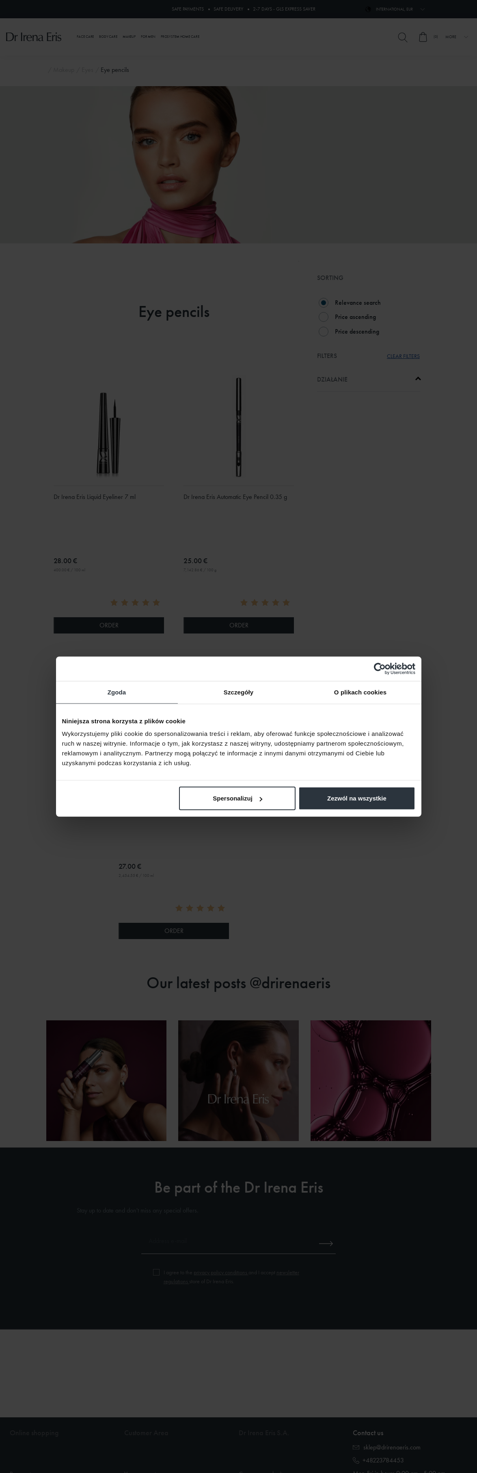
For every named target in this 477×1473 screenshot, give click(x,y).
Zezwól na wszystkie (356, 798)
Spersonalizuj (237, 798)
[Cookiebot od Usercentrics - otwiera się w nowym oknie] (379, 668)
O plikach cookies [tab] (360, 691)
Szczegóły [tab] (238, 691)
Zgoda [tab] (117, 691)
